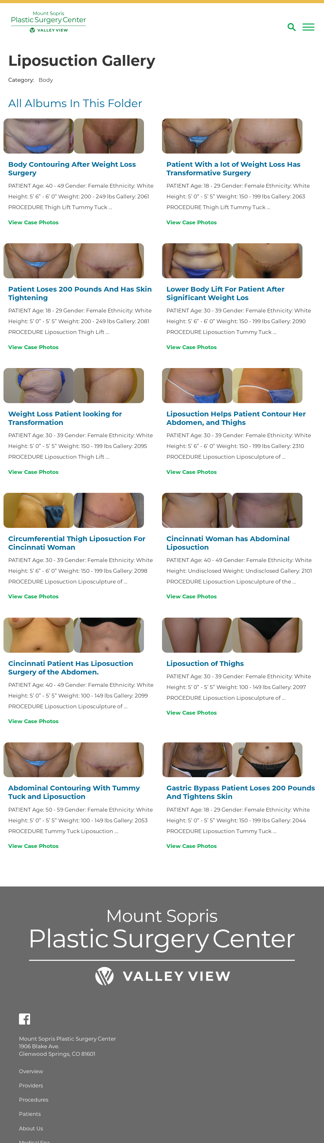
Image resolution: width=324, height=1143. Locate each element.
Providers (31, 1085)
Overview (31, 1071)
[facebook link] (24, 1019)
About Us (31, 1128)
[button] (308, 27)
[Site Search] (292, 27)
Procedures (33, 1100)
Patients (30, 1114)
